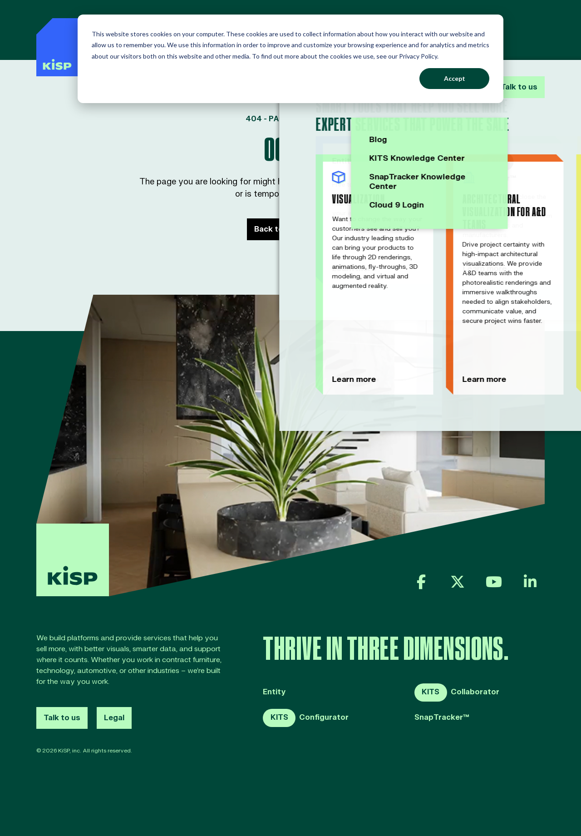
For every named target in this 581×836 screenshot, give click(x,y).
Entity (274, 692)
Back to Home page (290, 229)
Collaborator (456, 692)
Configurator (306, 718)
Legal (114, 717)
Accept (454, 78)
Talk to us (517, 30)
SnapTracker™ (441, 717)
